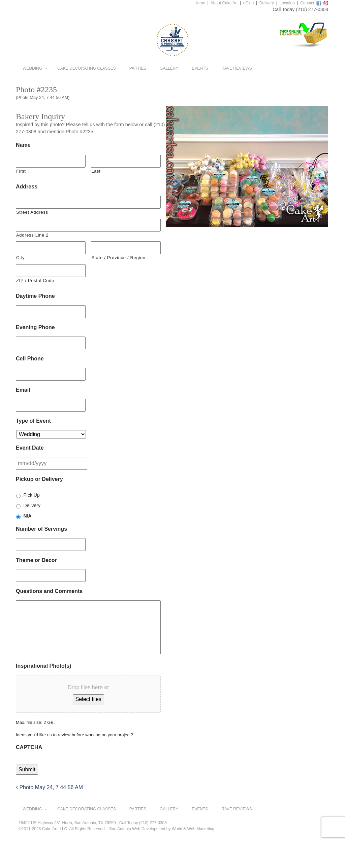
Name (23, 145)
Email (23, 390)
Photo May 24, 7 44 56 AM (49, 787)
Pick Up (31, 495)
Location (286, 3)
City (20, 257)
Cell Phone (30, 358)
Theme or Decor (36, 560)
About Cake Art (224, 3)
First (21, 171)
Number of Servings (41, 529)
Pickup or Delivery (39, 479)
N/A (27, 516)
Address (26, 186)
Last (95, 171)
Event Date (30, 448)
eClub (248, 3)
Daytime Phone (35, 296)
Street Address (32, 212)
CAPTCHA (29, 747)
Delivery (266, 3)
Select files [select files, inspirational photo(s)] (88, 699)
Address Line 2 (32, 235)
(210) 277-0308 (312, 9)
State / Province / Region (118, 257)
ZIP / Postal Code (35, 280)
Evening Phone (35, 327)
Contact (307, 3)
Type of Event (33, 421)
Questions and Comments (49, 591)
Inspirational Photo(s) (43, 666)
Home (199, 3)
